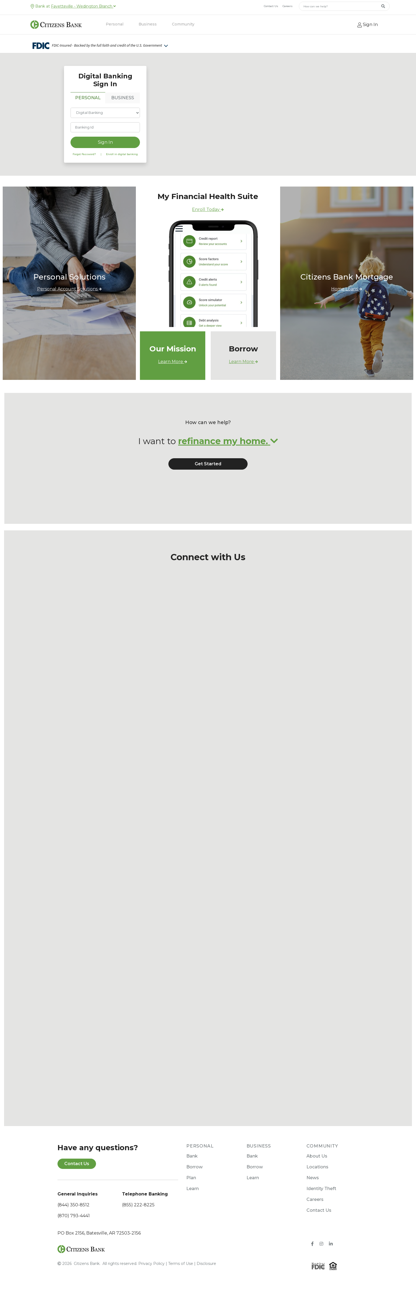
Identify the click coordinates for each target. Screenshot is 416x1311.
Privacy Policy (151, 1279)
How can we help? (208, 438)
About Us (316, 1171)
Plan (191, 1193)
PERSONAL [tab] (88, 105)
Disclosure (206, 1279)
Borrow (194, 1182)
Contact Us (271, 6)
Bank (192, 1171)
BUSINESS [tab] (122, 105)
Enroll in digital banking (122, 162)
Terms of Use (180, 1279)
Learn (192, 1204)
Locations (317, 1182)
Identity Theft (321, 1204)
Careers (288, 6)
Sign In (105, 150)
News (312, 1193)
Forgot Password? (84, 162)
